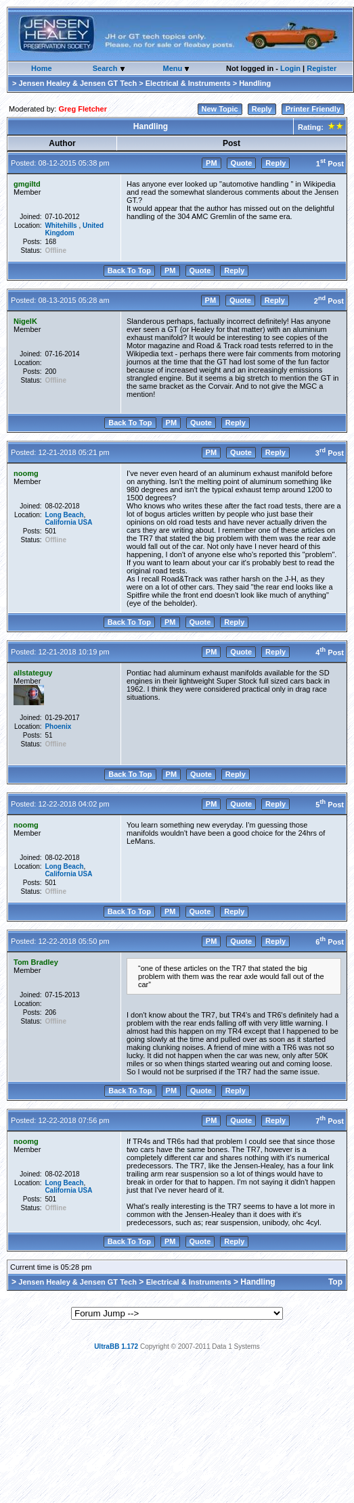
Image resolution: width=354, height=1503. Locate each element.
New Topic (220, 109)
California (60, 522)
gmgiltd (27, 184)
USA (85, 522)
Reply (262, 109)
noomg (26, 473)
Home (41, 68)
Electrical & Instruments (188, 83)
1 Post (330, 164)
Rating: (320, 127)
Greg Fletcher (82, 109)
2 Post (329, 301)
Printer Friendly (313, 109)
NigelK (25, 321)
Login (290, 68)
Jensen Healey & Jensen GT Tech (77, 83)
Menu (173, 68)
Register (321, 68)
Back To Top (129, 270)
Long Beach (64, 515)
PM (211, 163)
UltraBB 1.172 (116, 1346)
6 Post (329, 942)
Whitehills (62, 225)
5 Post (329, 805)
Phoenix (58, 726)
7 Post (329, 1121)
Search (106, 68)
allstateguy (33, 673)
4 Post (329, 652)
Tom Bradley (36, 962)
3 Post (329, 453)
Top (335, 1282)
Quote (241, 163)
